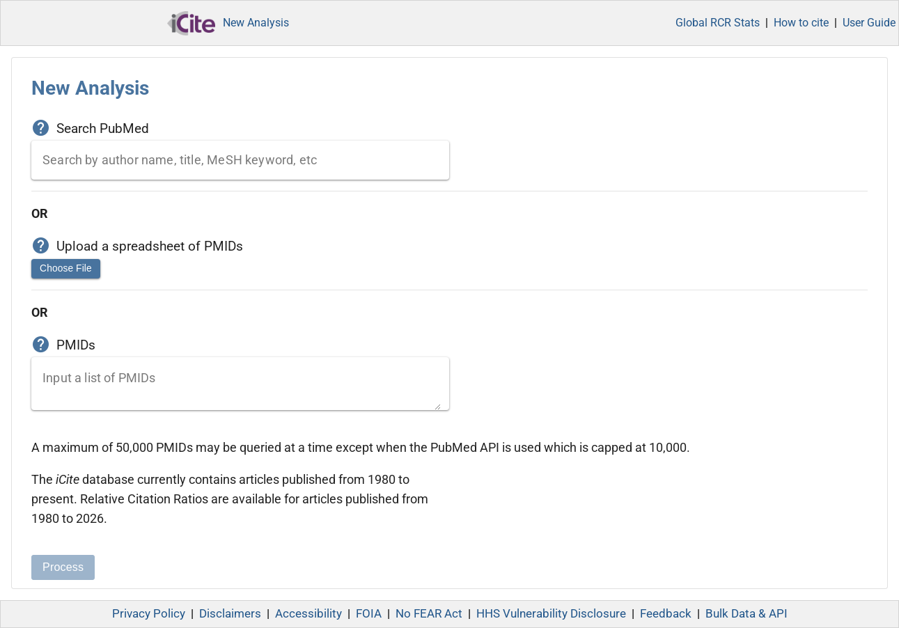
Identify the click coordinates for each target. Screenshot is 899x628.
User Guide (869, 22)
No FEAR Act (429, 613)
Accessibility (308, 613)
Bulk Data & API (746, 613)
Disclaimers (230, 613)
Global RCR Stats (717, 22)
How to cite (801, 22)
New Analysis (256, 22)
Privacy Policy (148, 613)
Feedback (665, 613)
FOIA (369, 613)
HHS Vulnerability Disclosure (551, 613)
